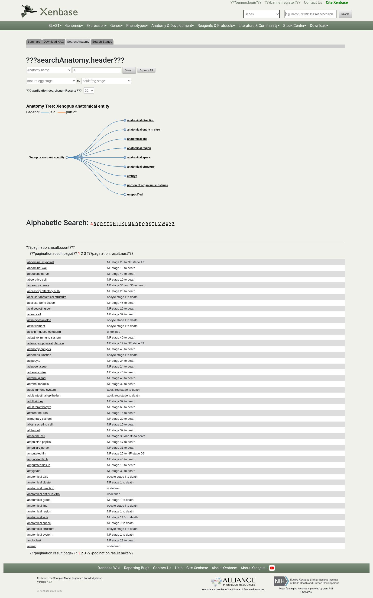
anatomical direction (40, 488)
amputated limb (37, 459)
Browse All (146, 70)
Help (179, 568)
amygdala (33, 471)
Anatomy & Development (171, 25)
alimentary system (39, 418)
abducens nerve (38, 273)
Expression (96, 25)
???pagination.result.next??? (110, 253)
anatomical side (37, 517)
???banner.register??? (282, 2)
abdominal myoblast (40, 262)
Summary (34, 41)
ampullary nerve (38, 447)
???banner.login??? (245, 2)
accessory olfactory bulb (43, 291)
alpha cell (33, 430)
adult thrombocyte (39, 407)
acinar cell (34, 314)
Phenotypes (136, 25)
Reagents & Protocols (215, 25)
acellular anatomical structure (47, 297)
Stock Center (293, 25)
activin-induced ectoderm (44, 331)
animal (31, 546)
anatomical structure (41, 529)
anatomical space (39, 523)
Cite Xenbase (197, 568)
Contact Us (313, 2)
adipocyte (33, 360)
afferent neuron (37, 413)
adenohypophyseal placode (45, 343)
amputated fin (36, 453)
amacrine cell (36, 436)
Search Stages (102, 41)
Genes (115, 25)
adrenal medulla (38, 384)
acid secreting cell (39, 308)
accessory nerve (38, 285)
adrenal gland (36, 378)
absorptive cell (37, 279)
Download (318, 25)
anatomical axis (37, 476)
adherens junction (39, 355)
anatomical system (39, 534)
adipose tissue (37, 366)
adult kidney (35, 401)
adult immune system (41, 389)
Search (345, 14)
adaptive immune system (44, 337)
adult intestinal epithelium (44, 395)
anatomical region (39, 511)
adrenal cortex (36, 372)
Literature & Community (258, 25)
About (252, 568)
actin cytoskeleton (39, 320)
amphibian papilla (39, 442)
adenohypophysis (39, 349)
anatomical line (37, 505)
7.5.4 (49, 581)
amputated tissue (38, 465)
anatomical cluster (39, 482)
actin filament (36, 326)
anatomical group (39, 500)
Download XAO (53, 41)
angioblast (34, 540)
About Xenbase (224, 568)
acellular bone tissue (41, 302)
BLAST (54, 25)
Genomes (73, 25)
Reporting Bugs (136, 568)
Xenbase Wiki (109, 568)
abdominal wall (37, 268)
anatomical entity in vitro (43, 494)
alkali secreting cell (40, 424)
